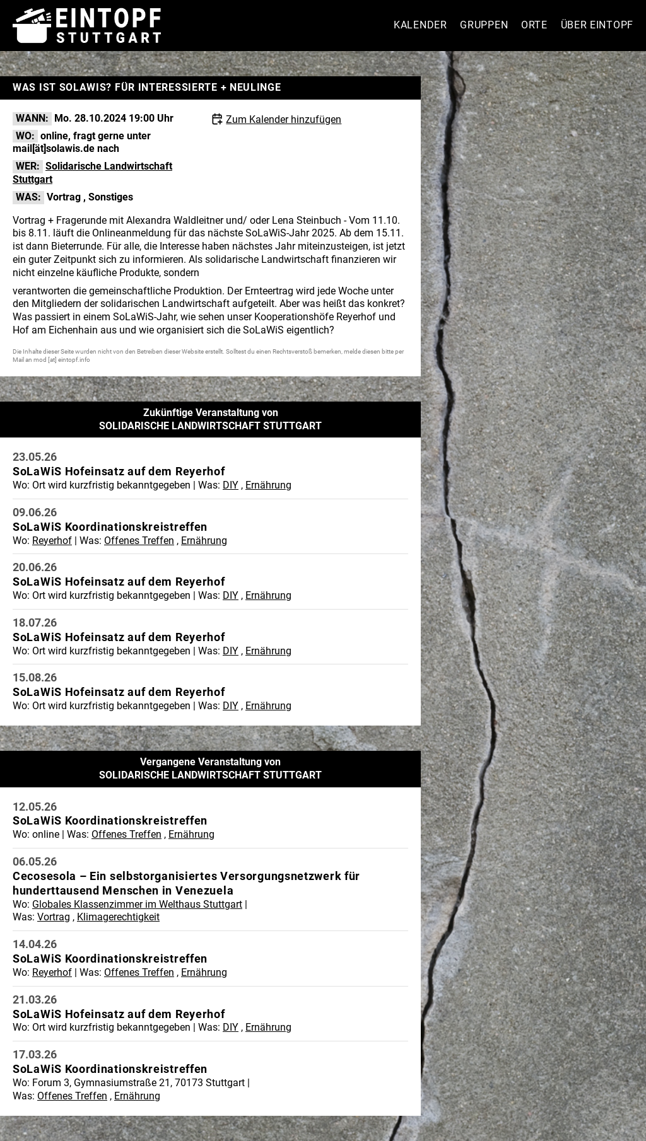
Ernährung (268, 485)
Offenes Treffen (139, 541)
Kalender (420, 25)
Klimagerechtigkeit (118, 917)
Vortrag (64, 197)
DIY (230, 485)
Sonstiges (110, 197)
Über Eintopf (597, 25)
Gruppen (484, 25)
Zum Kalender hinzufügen (283, 119)
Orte (534, 25)
